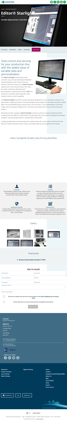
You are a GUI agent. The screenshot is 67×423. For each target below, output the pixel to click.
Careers (48, 372)
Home (47, 369)
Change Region (36, 413)
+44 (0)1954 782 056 (10, 346)
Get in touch (36, 49)
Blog (47, 378)
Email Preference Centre (29, 419)
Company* (5, 282)
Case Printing (5, 374)
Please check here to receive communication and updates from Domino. (33, 302)
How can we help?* (7, 292)
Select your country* (6, 285)
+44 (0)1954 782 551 (10, 341)
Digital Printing (28, 369)
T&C (52, 416)
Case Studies (50, 380)
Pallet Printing (5, 376)
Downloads (27, 49)
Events (48, 385)
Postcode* (37, 282)
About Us (48, 376)
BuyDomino (7, 395)
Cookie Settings (39, 419)
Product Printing (6, 372)
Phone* (36, 278)
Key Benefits (12, 49)
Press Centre (50, 387)
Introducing (4, 49)
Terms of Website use (46, 296)
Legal (23, 416)
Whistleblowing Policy (31, 416)
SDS (18, 395)
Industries (4, 369)
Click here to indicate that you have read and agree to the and (33, 297)
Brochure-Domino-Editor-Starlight (29, 260)
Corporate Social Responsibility (55, 374)
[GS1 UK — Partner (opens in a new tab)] (10, 350)
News (47, 383)
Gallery (20, 49)
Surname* (37, 273)
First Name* (5, 273)
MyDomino (28, 395)
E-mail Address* (6, 278)
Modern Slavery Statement (43, 416)
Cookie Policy (57, 416)
